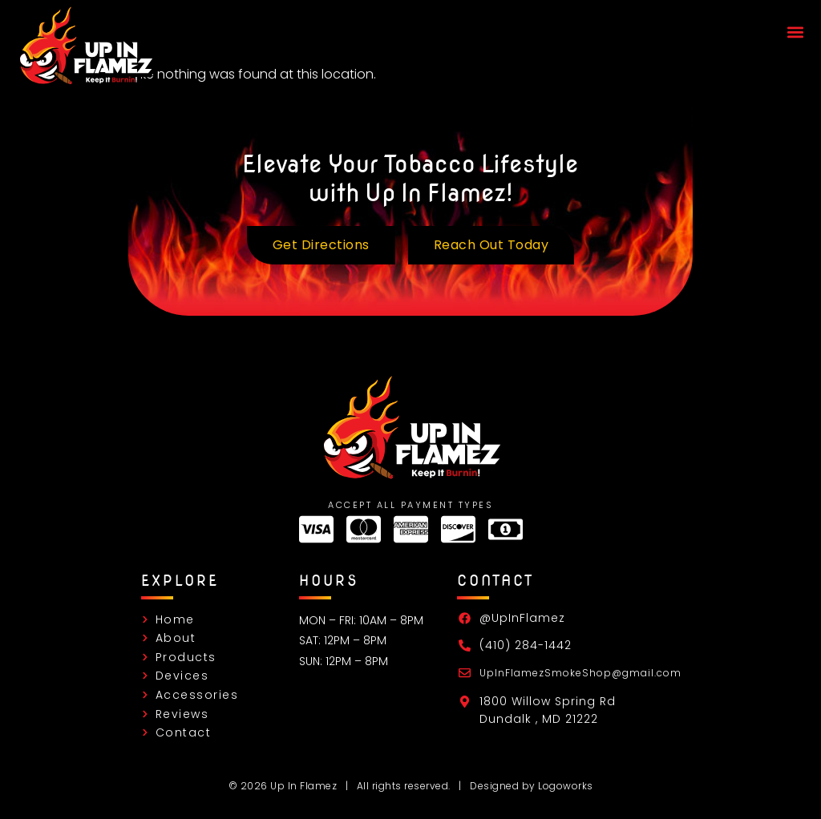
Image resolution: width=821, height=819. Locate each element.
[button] (795, 32)
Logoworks (565, 786)
